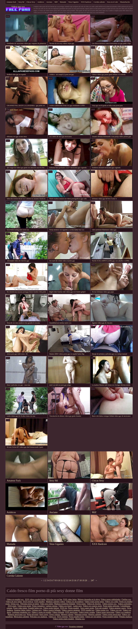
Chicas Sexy (30, 2)
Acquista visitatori (76, 627)
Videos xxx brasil (65, 606)
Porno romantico (38, 606)
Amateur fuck (11, 2)
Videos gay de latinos (93, 617)
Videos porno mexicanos (111, 615)
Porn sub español (101, 608)
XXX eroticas (28, 602)
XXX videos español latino (35, 599)
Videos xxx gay (116, 610)
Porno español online (110, 617)
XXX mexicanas (71, 612)
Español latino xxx (35, 608)
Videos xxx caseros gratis (92, 606)
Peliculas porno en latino (29, 604)
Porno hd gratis (33, 615)
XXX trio (63, 608)
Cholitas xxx (126, 599)
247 (92, 580)
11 (62, 580)
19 (83, 580)
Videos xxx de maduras (75, 602)
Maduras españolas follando (64, 604)
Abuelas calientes (94, 615)
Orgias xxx (15, 604)
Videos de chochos (94, 604)
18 (81, 580)
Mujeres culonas (67, 615)
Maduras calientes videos (55, 602)
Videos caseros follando (52, 610)
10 (59, 580)
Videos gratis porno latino (94, 602)
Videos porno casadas (87, 612)
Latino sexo (77, 606)
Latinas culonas (51, 606)
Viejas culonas (54, 615)
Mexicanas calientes (21, 617)
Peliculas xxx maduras (38, 617)
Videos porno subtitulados (110, 599)
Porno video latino (20, 608)
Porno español (73, 608)
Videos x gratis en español (41, 612)
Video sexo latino (46, 604)
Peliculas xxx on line (54, 599)
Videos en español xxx (15, 599)
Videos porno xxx (102, 610)
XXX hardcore (86, 2)
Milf (56, 2)
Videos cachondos (125, 604)
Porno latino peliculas (111, 606)
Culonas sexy (37, 610)
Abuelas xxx (80, 619)
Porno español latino (76, 617)
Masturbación (125, 2)
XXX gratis (12, 606)
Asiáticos (40, 2)
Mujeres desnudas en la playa (89, 599)
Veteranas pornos (80, 615)
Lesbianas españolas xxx (21, 612)
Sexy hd (21, 2)
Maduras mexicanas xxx (17, 615)
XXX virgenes (62, 617)
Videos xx (52, 617)
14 (70, 580)
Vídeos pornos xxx (109, 604)
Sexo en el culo (112, 2)
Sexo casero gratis (87, 608)
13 (67, 580)
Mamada (63, 2)
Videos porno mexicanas (105, 612)
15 (72, 580)
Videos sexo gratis (24, 606)
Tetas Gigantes (73, 2)
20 (86, 580)
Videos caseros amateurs (71, 610)
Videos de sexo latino (14, 602)
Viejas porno (81, 604)
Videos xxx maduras (123, 612)
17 (78, 580)
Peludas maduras (125, 617)
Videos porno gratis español (63, 619)
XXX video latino (70, 599)
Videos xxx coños (111, 602)
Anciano (49, 2)
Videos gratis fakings (51, 608)
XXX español (39, 602)
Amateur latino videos (22, 610)
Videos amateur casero (117, 608)
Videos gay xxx (18, 7)
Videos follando (58, 612)
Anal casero (43, 615)
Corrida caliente (99, 2)
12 (64, 580)
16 (75, 580)
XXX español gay (87, 610)
